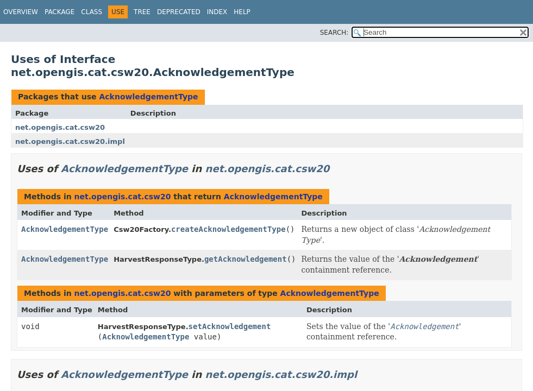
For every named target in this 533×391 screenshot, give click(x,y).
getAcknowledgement (245, 259)
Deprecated (178, 12)
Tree (142, 12)
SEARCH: (334, 32)
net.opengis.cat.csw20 (60, 127)
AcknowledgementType (148, 96)
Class (91, 12)
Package (59, 12)
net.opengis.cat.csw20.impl (70, 141)
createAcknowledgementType (228, 229)
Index (217, 12)
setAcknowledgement (230, 326)
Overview (20, 12)
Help (242, 12)
